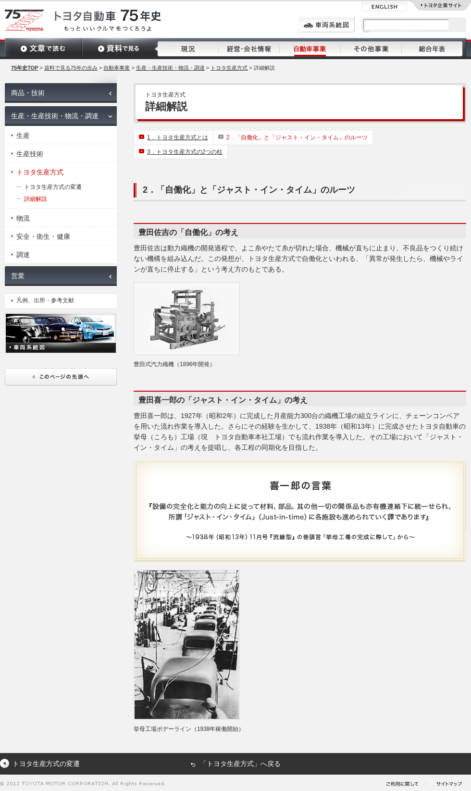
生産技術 (29, 154)
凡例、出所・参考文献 (45, 300)
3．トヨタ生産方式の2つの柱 (185, 151)
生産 (23, 135)
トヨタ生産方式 (229, 68)
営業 (18, 276)
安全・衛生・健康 (43, 236)
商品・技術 (28, 93)
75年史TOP (24, 68)
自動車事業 (116, 68)
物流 (23, 218)
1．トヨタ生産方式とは (177, 137)
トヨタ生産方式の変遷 (53, 187)
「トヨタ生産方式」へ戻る (240, 763)
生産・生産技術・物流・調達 (170, 68)
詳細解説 (35, 199)
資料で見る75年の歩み (71, 68)
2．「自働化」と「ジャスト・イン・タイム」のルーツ (297, 137)
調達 (23, 255)
